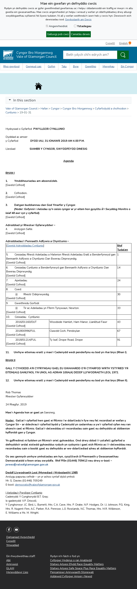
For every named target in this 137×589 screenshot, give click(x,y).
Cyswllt (110, 43)
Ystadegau (82, 26)
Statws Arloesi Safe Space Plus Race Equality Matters (83, 568)
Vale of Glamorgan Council (21, 108)
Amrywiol (12, 564)
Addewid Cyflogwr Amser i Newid (71, 576)
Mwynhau (108, 66)
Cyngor (55, 108)
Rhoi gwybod (11, 66)
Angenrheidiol (57, 26)
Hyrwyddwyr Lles (17, 572)
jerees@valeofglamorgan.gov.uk (27, 464)
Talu (64, 66)
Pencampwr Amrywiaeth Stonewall (72, 572)
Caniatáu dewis (80, 34)
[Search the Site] (123, 55)
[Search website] (90, 55)
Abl (8, 560)
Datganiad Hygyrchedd (20, 537)
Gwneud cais (33, 66)
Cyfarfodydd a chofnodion (110, 108)
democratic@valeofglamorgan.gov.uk (37, 484)
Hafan (44, 108)
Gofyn (51, 66)
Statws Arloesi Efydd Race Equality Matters (77, 564)
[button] (9, 100)
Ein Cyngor (127, 66)
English (125, 43)
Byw (76, 66)
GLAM (10, 568)
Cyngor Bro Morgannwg (77, 108)
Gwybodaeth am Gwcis (78, 19)
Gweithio (90, 66)
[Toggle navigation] (68, 100)
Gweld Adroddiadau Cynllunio (25, 245)
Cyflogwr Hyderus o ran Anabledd (71, 560)
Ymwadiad (12, 545)
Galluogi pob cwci (58, 34)
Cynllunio (11, 112)
